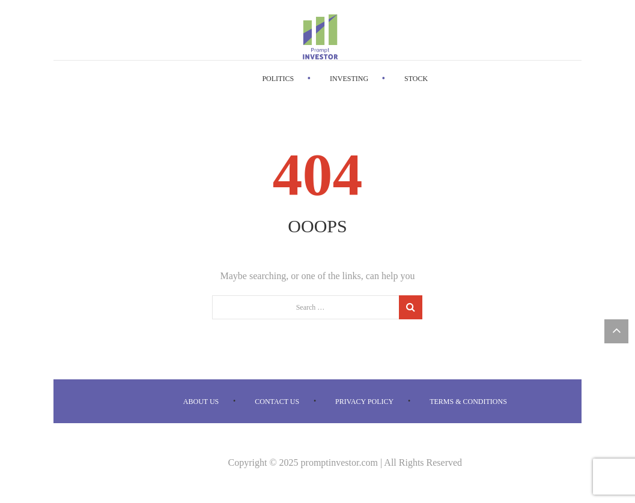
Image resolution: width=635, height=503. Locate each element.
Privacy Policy (364, 401)
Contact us (277, 401)
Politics (278, 78)
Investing (349, 78)
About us (201, 401)
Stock (416, 78)
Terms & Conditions (468, 401)
